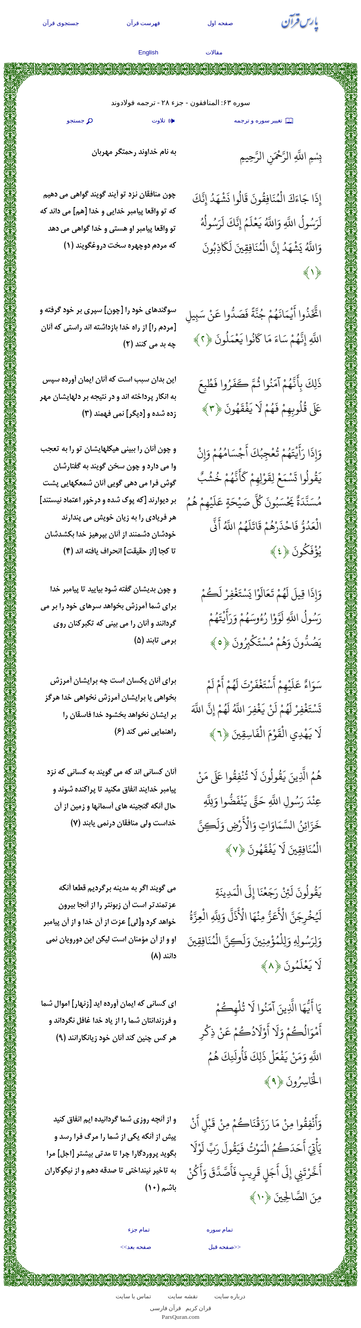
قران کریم (198, 1308)
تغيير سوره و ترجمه (264, 121)
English (148, 52)
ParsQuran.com (181, 1316)
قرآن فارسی (165, 1308)
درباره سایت (229, 1296)
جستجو (81, 121)
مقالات (214, 52)
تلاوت (164, 121)
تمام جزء (139, 1229)
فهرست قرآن (143, 23)
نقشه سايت (182, 1296)
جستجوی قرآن (60, 23)
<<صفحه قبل (224, 1246)
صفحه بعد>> (135, 1246)
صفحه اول (220, 23)
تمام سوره (220, 1229)
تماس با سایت (134, 1296)
